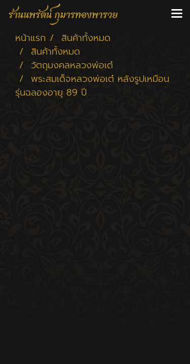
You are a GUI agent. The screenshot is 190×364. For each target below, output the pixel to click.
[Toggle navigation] (177, 14)
